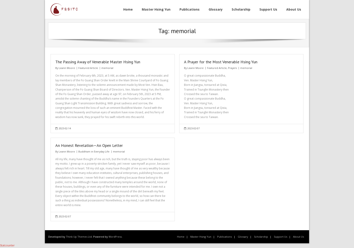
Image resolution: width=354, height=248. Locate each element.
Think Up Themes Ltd (79, 236)
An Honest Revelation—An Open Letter (89, 145)
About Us (298, 236)
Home (180, 236)
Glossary (243, 236)
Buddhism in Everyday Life (93, 151)
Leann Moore (67, 68)
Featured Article (88, 68)
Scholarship (261, 236)
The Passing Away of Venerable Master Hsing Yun (97, 61)
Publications (224, 236)
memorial (107, 68)
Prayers (232, 68)
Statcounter (7, 245)
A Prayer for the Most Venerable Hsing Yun (220, 61)
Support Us (280, 236)
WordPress (115, 236)
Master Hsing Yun (200, 236)
